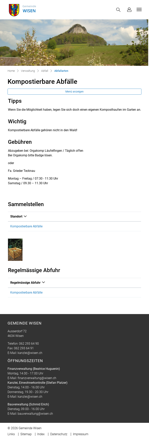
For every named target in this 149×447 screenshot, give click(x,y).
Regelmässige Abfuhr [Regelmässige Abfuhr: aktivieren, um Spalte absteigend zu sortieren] (25, 282)
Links (11, 434)
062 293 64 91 (24, 348)
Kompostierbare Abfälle (26, 226)
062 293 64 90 (29, 343)
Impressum (80, 434)
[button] (119, 10)
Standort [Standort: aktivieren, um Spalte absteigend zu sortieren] (16, 216)
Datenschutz (58, 434)
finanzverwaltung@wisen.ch (37, 378)
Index (41, 434)
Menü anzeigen (74, 91)
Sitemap (26, 434)
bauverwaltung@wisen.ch (35, 413)
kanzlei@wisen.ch (30, 353)
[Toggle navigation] (138, 9)
